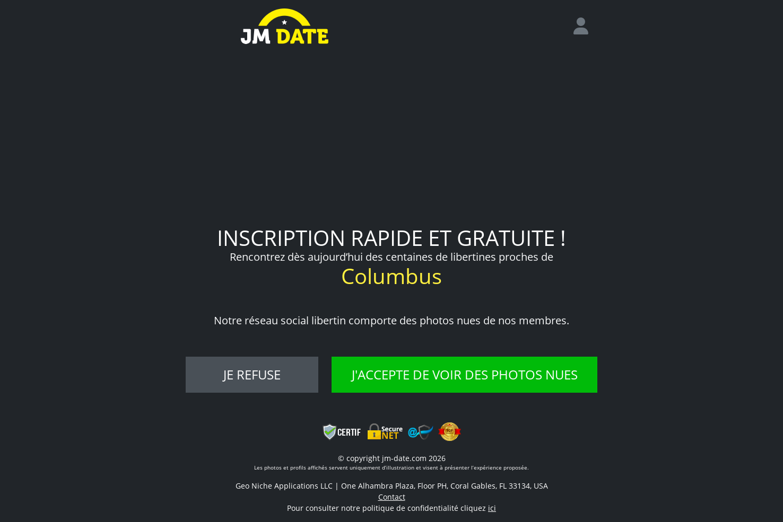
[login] (585, 26)
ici (492, 508)
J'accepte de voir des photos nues (465, 374)
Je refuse (252, 374)
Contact (391, 497)
